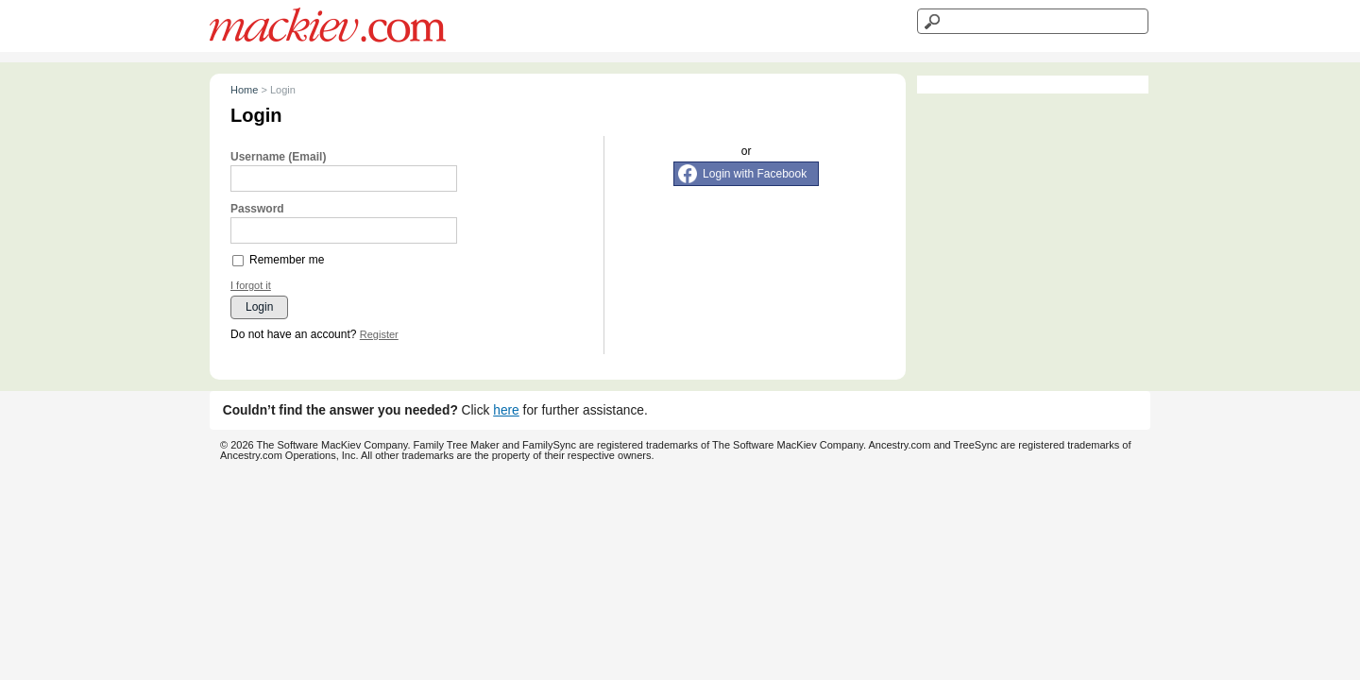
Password (257, 208)
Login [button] (259, 307)
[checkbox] (238, 259)
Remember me (286, 259)
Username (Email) (278, 156)
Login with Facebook (755, 173)
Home (244, 89)
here (506, 410)
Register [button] (379, 335)
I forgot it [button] (250, 285)
